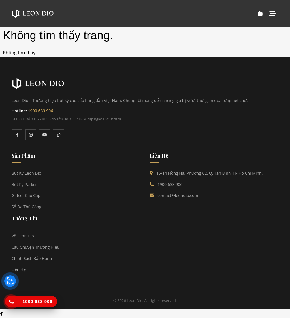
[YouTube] (44, 134)
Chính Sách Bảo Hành (32, 258)
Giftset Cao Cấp (26, 195)
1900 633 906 (40, 111)
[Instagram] (30, 134)
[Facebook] (17, 134)
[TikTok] (58, 134)
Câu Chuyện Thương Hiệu (35, 247)
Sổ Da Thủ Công (26, 206)
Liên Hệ (19, 269)
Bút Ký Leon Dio (26, 173)
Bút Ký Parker (24, 184)
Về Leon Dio (23, 236)
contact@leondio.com (177, 195)
